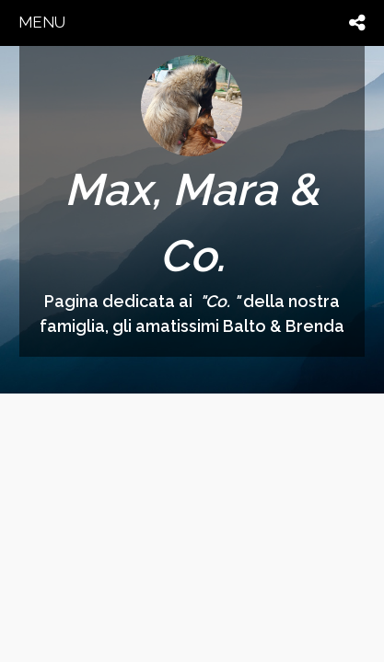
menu (41, 22)
